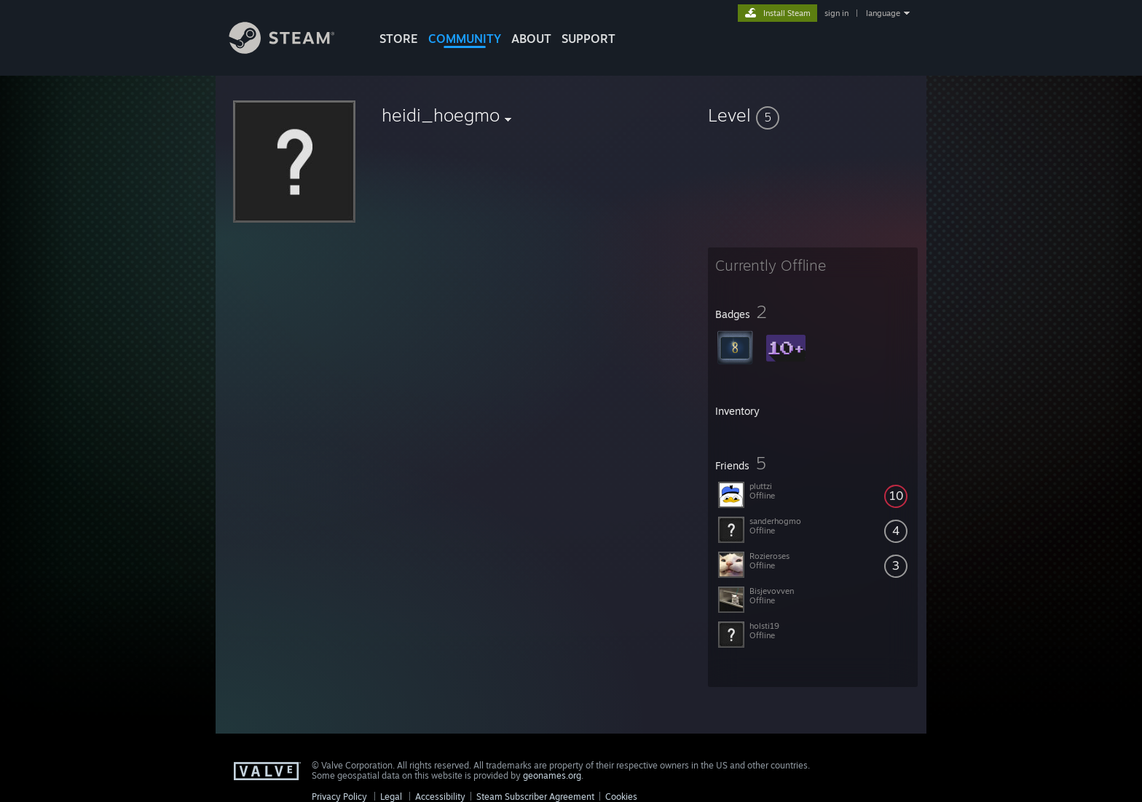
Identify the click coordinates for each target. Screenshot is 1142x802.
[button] (813, 115)
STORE (398, 38)
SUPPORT (588, 38)
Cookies (621, 796)
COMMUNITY (464, 38)
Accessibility (440, 796)
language (883, 13)
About (531, 38)
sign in (836, 13)
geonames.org (552, 775)
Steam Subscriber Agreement (535, 796)
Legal (391, 796)
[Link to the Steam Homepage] (293, 50)
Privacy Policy (339, 796)
